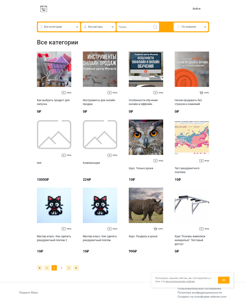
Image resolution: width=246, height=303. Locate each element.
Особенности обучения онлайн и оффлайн (143, 102)
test (39, 162)
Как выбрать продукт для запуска (53, 102)
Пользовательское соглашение (199, 288)
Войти (196, 8)
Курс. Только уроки (141, 168)
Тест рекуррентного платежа (187, 170)
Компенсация (91, 162)
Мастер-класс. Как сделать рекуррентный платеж (100, 238)
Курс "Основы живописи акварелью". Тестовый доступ (190, 240)
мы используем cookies (180, 281)
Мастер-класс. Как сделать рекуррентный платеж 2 (54, 238)
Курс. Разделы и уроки (143, 236)
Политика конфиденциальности (200, 292)
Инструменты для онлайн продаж (99, 102)
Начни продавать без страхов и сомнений (188, 102)
